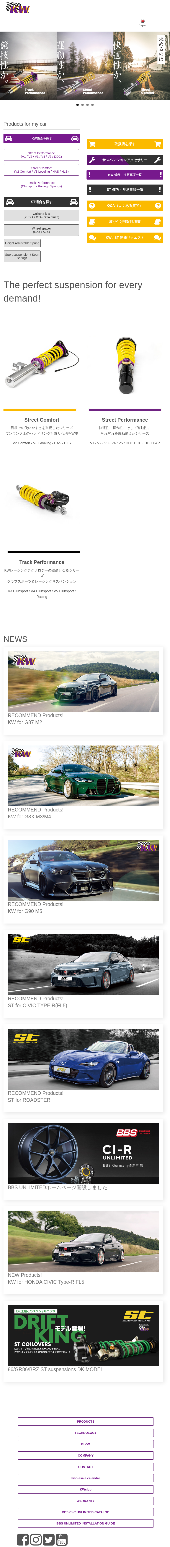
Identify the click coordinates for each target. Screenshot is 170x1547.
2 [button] (82, 105)
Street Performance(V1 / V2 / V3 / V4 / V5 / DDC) (41, 154)
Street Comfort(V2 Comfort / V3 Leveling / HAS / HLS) (41, 169)
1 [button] (77, 105)
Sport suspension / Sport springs (22, 256)
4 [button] (92, 105)
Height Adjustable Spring (22, 243)
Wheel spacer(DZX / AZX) (41, 230)
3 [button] (87, 105)
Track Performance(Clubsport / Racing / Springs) (41, 184)
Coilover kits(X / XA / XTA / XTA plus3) (41, 215)
